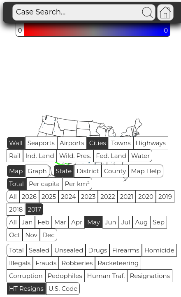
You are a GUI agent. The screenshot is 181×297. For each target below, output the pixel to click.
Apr (76, 222)
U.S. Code (63, 288)
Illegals (19, 263)
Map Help (146, 171)
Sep (158, 222)
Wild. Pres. (75, 156)
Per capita (44, 184)
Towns (121, 143)
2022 (107, 196)
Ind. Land (40, 156)
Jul (125, 222)
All (13, 196)
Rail (15, 156)
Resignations (150, 276)
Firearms (125, 250)
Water (140, 156)
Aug (141, 222)
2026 (29, 196)
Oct (14, 235)
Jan (27, 222)
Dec (48, 235)
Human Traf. (106, 276)
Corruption (26, 276)
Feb (43, 222)
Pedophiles (65, 276)
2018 (16, 209)
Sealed (39, 250)
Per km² (77, 184)
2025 (49, 196)
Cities (97, 143)
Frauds (45, 263)
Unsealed (68, 250)
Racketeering (118, 263)
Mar (60, 222)
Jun (110, 222)
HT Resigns (26, 288)
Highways (151, 143)
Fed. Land (111, 156)
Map (16, 171)
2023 (88, 196)
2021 (126, 196)
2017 (34, 209)
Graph (37, 171)
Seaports (41, 143)
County (115, 171)
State (64, 171)
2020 (145, 196)
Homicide (159, 250)
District (88, 171)
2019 (165, 196)
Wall (16, 143)
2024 (68, 196)
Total (16, 184)
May (93, 222)
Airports (72, 143)
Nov (31, 235)
